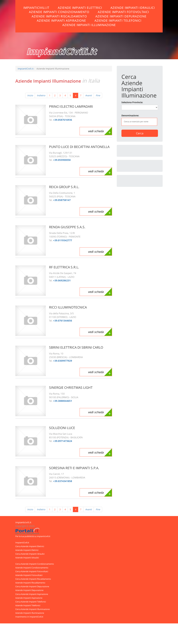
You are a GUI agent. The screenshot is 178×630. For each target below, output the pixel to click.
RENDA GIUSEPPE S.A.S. (67, 227)
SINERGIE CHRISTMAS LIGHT (71, 387)
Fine (98, 95)
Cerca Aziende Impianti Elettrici (29, 546)
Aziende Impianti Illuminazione (89, 25)
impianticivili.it (23, 522)
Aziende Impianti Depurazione (121, 16)
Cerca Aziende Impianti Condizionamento (34, 563)
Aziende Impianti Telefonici (117, 20)
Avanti (88, 95)
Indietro (41, 95)
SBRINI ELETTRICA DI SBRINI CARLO (76, 347)
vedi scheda (96, 131)
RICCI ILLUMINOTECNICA (68, 307)
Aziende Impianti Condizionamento (59, 12)
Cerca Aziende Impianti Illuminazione (32, 609)
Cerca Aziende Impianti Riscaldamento (33, 578)
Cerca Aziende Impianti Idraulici (30, 553)
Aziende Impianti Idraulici (132, 7)
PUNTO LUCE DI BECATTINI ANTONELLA (79, 147)
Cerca (139, 133)
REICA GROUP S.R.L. (64, 187)
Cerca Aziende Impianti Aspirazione (31, 594)
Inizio (30, 95)
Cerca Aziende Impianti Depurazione (32, 586)
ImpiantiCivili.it (36, 7)
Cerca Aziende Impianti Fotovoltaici (31, 571)
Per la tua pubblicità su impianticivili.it (32, 536)
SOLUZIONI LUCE (62, 428)
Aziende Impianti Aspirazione (61, 20)
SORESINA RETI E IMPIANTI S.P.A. (74, 468)
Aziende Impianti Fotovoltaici (123, 12)
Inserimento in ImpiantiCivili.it (29, 616)
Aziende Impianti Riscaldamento (59, 16)
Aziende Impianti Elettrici (80, 7)
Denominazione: (130, 115)
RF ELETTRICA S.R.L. (64, 267)
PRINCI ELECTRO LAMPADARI (71, 106)
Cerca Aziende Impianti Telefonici (30, 601)
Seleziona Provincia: (132, 102)
